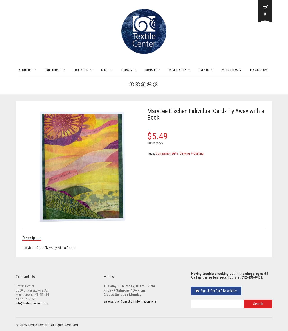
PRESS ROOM (258, 70)
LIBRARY (127, 70)
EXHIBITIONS (53, 70)
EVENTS (204, 70)
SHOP (104, 70)
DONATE (150, 70)
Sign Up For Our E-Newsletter (216, 291)
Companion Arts (167, 153)
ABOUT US (25, 70)
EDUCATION (81, 70)
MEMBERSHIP (177, 70)
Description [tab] (31, 237)
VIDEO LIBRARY (231, 70)
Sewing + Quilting (192, 153)
